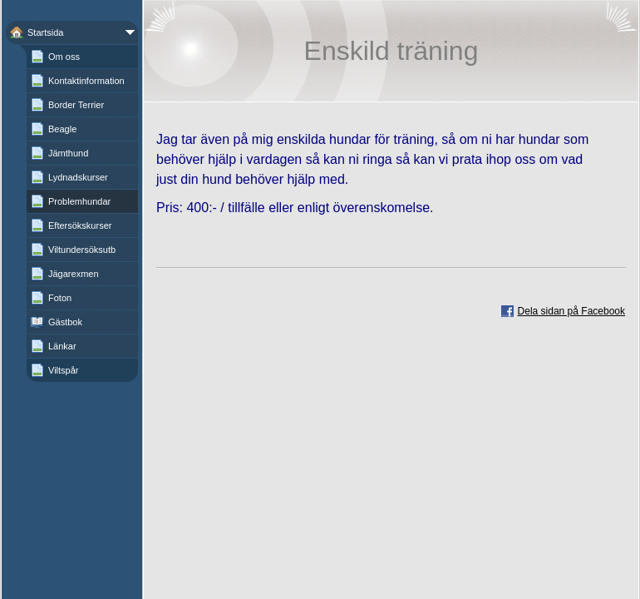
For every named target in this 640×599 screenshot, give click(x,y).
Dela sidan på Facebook (571, 311)
